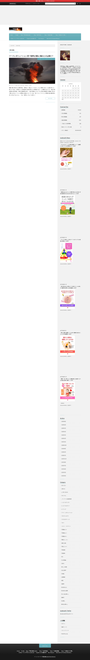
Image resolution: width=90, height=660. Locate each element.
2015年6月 (63, 469)
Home (11, 35)
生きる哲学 (63, 570)
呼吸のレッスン (64, 539)
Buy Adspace (41, 38)
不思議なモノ (64, 536)
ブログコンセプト (65, 515)
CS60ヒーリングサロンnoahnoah (17, 38)
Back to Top (45, 645)
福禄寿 (62, 583)
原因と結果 (18, 85)
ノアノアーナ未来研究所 (66, 499)
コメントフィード (65, 630)
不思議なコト (64, 529)
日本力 (62, 563)
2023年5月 (63, 428)
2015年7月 (63, 465)
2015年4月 (63, 475)
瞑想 (62, 580)
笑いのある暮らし (65, 594)
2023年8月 (63, 421)
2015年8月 (63, 462)
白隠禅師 (63, 577)
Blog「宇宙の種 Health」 (26, 35)
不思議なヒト (64, 532)
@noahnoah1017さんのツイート (66, 613)
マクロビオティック (65, 519)
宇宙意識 (63, 549)
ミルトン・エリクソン (66, 526)
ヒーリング (63, 509)
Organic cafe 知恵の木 (31, 38)
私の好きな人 (64, 587)
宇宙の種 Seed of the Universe (48, 656)
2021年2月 (63, 441)
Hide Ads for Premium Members (53, 38)
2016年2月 (63, 452)
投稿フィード (64, 627)
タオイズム (63, 495)
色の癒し (63, 600)
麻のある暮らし (64, 604)
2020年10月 (63, 445)
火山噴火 (30, 85)
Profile (17, 35)
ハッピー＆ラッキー (65, 502)
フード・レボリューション (46, 59)
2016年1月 (63, 455)
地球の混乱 (22, 85)
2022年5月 (63, 435)
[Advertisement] (45, 15)
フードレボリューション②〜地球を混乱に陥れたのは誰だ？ (31, 56)
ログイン (63, 623)
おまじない (63, 485)
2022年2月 (63, 438)
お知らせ (63, 488)
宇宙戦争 (63, 553)
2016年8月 (63, 448)
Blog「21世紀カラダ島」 (61, 35)
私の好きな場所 (64, 590)
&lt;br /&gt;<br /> (70, 178)
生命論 (62, 573)
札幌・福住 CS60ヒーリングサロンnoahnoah (45, 1)
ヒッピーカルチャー (65, 505)
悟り (62, 556)
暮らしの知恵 (64, 566)
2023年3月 (63, 431)
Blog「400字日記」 (38, 35)
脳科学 (62, 597)
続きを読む (50, 98)
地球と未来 (63, 543)
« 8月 (62, 99)
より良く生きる (64, 492)
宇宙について (64, 546)
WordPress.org (64, 633)
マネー (62, 522)
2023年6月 (63, 424)
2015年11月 (63, 458)
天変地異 (26, 85)
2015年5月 (63, 472)
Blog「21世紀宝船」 (49, 35)
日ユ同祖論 (63, 560)
